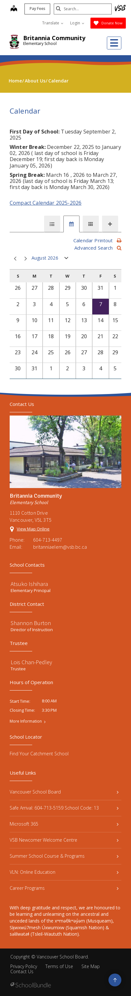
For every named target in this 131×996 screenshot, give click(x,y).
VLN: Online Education (64, 872)
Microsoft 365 (64, 824)
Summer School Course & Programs (64, 856)
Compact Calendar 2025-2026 (45, 202)
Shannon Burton (31, 623)
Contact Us (21, 971)
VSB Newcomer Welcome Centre (64, 840)
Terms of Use (59, 966)
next (25, 258)
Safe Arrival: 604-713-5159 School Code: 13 (64, 808)
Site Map (90, 966)
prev (15, 258)
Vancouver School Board (64, 792)
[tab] (52, 224)
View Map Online (33, 529)
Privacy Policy (23, 966)
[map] (14, 8)
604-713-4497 (47, 540)
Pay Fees (37, 8)
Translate (52, 23)
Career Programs (64, 888)
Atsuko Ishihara (29, 584)
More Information (26, 721)
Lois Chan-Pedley (31, 662)
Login (77, 23)
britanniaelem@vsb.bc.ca (60, 547)
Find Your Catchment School (39, 754)
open (66, 259)
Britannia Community (54, 38)
